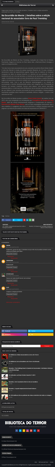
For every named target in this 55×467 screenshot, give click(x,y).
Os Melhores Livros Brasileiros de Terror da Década (24, 361)
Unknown (9, 260)
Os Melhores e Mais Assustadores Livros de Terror (24, 355)
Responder (9, 254)
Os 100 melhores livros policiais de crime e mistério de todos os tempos (30, 395)
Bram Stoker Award (35, 98)
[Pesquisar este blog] (21, 346)
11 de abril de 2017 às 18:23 (13, 262)
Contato (51, 462)
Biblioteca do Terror (27, 5)
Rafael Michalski (6, 21)
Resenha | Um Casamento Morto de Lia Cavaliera (23, 382)
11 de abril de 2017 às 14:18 (13, 247)
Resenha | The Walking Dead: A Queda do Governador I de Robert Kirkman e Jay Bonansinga (31, 369)
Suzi (7, 287)
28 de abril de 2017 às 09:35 (13, 289)
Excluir (15, 254)
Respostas (10, 256)
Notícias (11, 10)
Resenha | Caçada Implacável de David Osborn (22, 388)
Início (36, 462)
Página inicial (5, 10)
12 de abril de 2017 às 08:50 (13, 275)
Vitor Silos (10, 274)
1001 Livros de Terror (43, 462)
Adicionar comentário (13, 302)
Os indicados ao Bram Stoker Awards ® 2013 (22, 375)
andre (8, 245)
